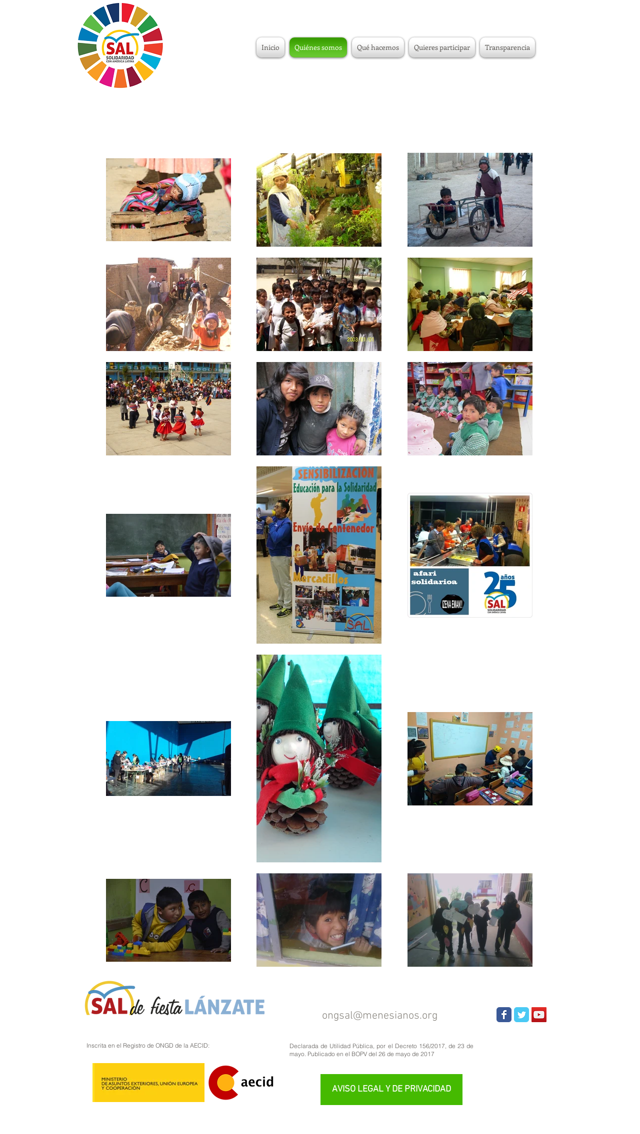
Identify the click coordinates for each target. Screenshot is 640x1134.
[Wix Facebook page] (504, 1014)
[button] (442, 47)
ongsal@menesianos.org (380, 1016)
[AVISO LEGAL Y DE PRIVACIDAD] (391, 1089)
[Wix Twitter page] (521, 1014)
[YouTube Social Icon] (539, 1014)
